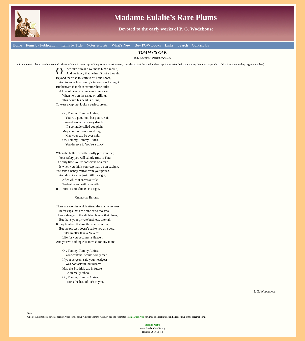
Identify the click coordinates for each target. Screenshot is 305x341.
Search (183, 45)
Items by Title (72, 45)
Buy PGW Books (148, 45)
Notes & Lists (97, 45)
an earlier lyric (136, 316)
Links (169, 45)
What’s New (121, 45)
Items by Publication (42, 45)
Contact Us (200, 45)
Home (17, 45)
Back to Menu (152, 324)
